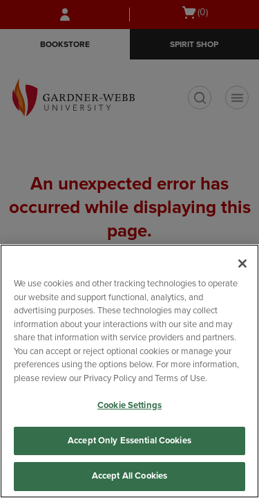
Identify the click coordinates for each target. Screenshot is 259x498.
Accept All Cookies (129, 475)
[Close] (242, 263)
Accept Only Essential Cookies (129, 440)
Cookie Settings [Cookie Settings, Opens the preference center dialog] (129, 405)
